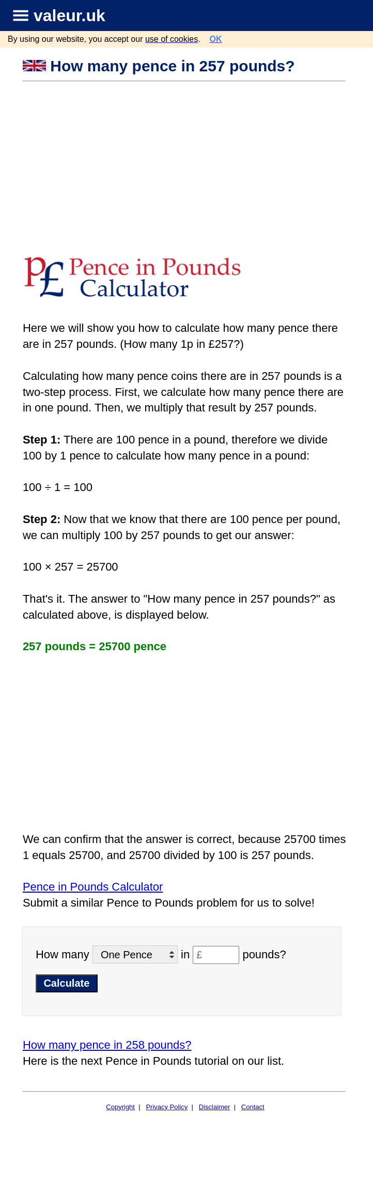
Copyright (120, 1107)
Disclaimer (214, 1107)
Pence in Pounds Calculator (93, 886)
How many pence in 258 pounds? (107, 1044)
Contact (253, 1107)
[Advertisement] (185, 159)
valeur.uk (69, 15)
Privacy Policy (167, 1107)
